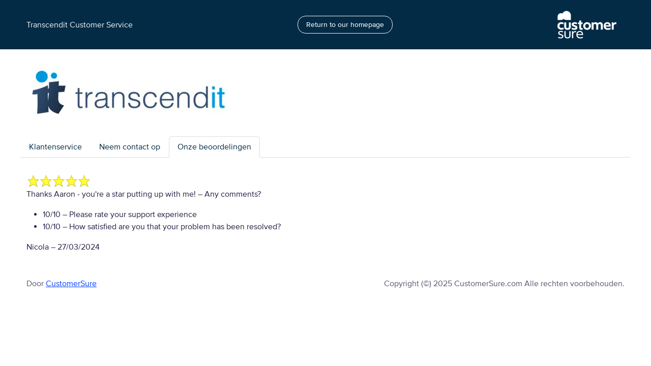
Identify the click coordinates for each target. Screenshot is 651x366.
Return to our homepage (345, 24)
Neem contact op (129, 147)
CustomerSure (71, 284)
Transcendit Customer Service (79, 25)
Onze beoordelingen (214, 147)
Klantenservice (55, 147)
